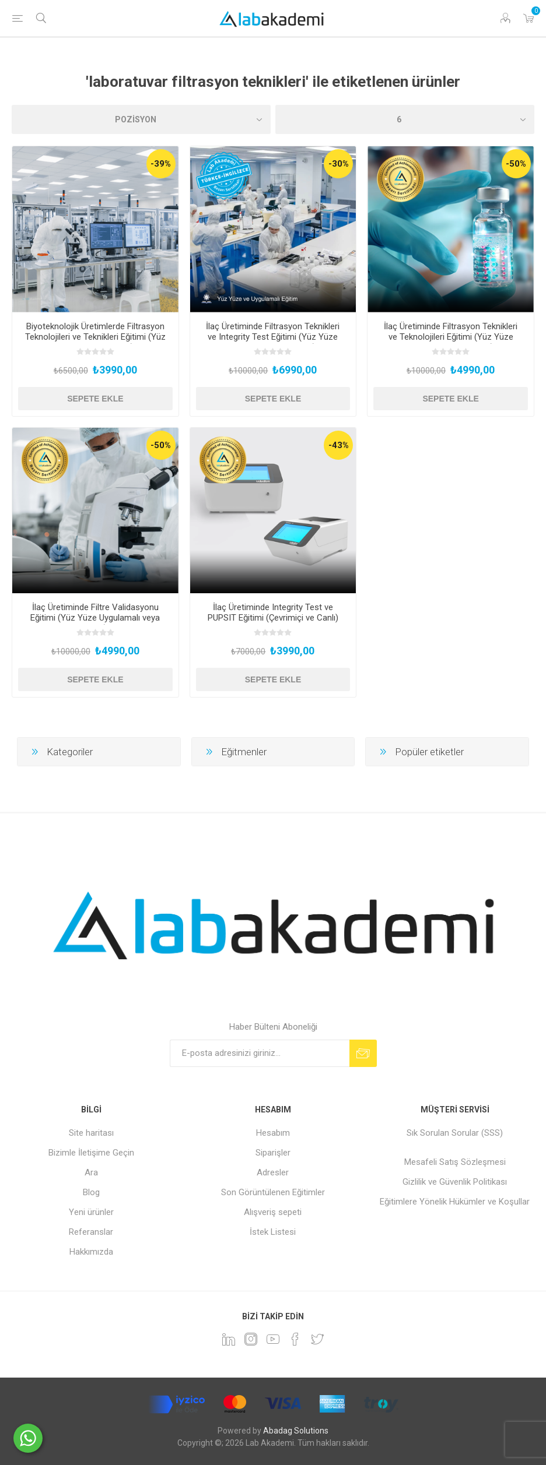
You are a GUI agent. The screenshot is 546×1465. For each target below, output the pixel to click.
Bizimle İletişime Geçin (91, 1152)
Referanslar (91, 1232)
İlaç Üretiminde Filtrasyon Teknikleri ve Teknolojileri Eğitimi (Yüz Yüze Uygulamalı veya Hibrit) (450, 337)
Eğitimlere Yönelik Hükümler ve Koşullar (455, 1201)
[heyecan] (317, 1339)
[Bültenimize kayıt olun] (259, 1053)
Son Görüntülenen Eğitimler (273, 1192)
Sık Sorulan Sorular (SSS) (455, 1133)
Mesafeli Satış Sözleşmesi (455, 1162)
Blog (91, 1192)
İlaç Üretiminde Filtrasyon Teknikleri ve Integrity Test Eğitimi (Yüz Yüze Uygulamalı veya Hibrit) (273, 337)
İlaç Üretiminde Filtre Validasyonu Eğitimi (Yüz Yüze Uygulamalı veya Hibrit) (95, 617)
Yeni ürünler (91, 1212)
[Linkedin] (228, 1339)
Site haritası (91, 1133)
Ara (91, 1172)
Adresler (273, 1172)
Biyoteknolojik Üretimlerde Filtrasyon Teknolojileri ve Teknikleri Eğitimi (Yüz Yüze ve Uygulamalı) (95, 337)
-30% (338, 164)
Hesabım (273, 1133)
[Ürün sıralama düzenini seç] (141, 119)
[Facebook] (295, 1339)
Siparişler (273, 1152)
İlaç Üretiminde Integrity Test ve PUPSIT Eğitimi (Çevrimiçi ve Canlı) (273, 612)
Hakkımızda (91, 1251)
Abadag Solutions (295, 1430)
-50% (516, 164)
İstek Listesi (273, 1232)
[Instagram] (251, 1339)
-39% (160, 164)
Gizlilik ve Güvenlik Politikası (454, 1182)
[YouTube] (273, 1339)
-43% (338, 445)
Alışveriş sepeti (273, 1212)
